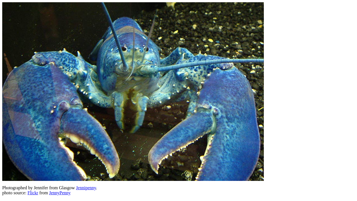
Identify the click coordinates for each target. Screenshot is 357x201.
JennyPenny (60, 192)
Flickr (33, 192)
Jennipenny (86, 187)
